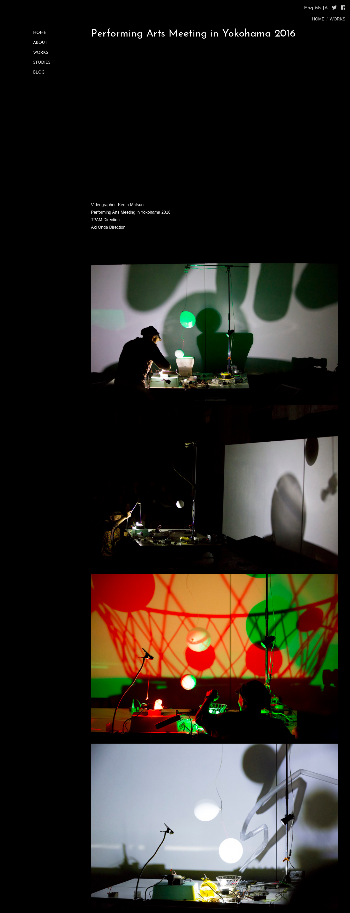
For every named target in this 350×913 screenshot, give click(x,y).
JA (325, 8)
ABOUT (40, 43)
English (312, 8)
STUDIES (41, 63)
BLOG (38, 72)
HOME (318, 19)
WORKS (337, 19)
